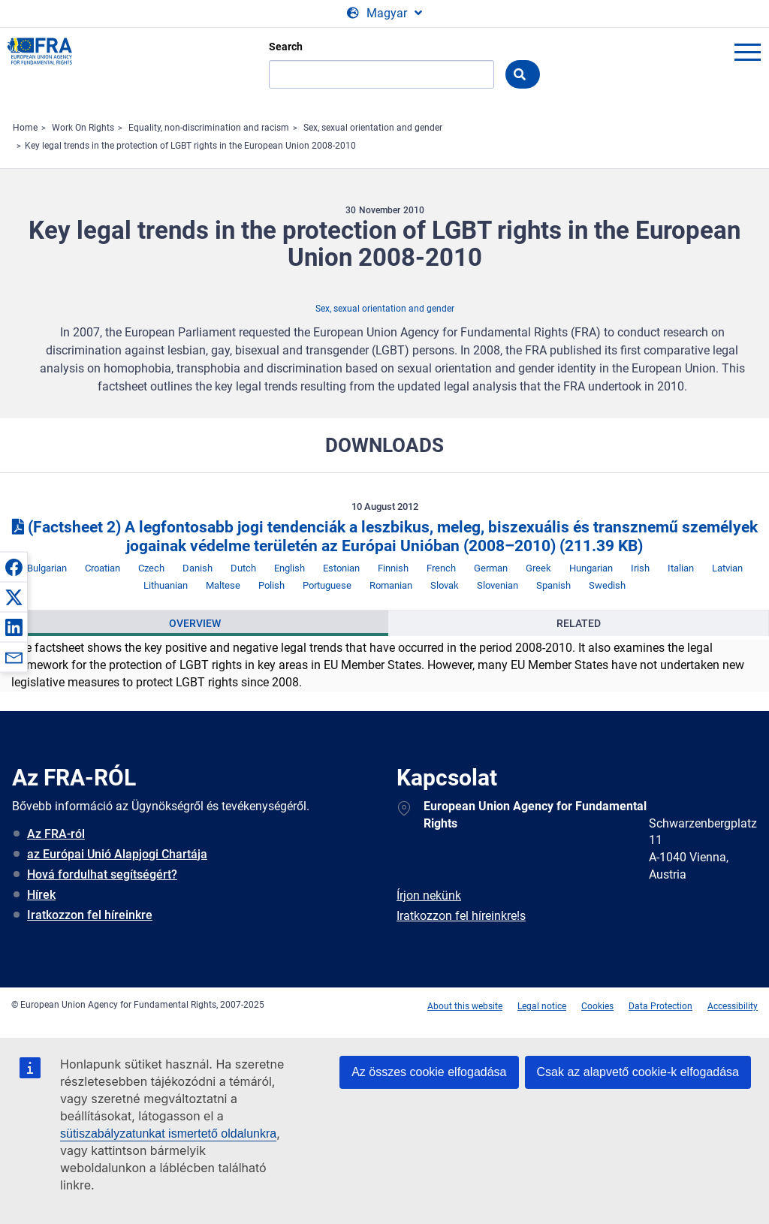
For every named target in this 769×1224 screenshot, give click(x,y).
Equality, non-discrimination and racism (208, 127)
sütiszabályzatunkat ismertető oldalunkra (168, 1133)
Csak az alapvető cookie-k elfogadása (638, 1072)
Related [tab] (578, 623)
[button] (13, 567)
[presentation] (194, 623)
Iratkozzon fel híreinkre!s (461, 916)
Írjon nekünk (429, 895)
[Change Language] (384, 13)
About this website (464, 1006)
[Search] (381, 74)
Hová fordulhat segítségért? (102, 874)
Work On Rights (83, 127)
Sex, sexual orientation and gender (372, 127)
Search (286, 47)
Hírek (41, 895)
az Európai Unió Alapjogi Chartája (117, 854)
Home (25, 127)
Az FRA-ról (56, 834)
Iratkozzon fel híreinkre (89, 915)
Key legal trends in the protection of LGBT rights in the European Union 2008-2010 (190, 145)
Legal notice (541, 1006)
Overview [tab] (195, 623)
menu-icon (747, 52)
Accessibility (732, 1006)
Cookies (597, 1006)
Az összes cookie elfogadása (428, 1072)
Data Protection (660, 1006)
